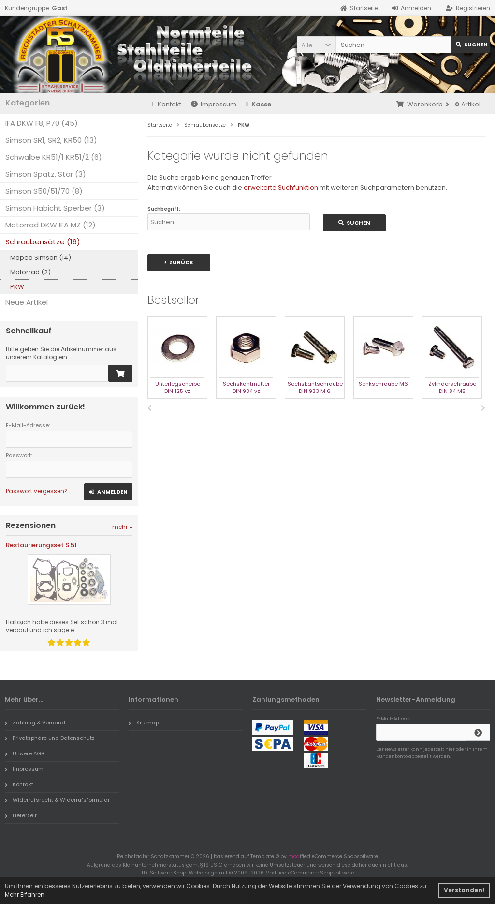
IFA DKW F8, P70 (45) (41, 123)
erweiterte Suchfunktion (281, 187)
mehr (122, 527)
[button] (316, 44)
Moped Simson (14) (40, 257)
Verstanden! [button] (464, 890)
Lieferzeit (21, 815)
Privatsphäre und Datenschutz (50, 738)
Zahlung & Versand (35, 722)
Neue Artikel (26, 302)
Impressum (213, 104)
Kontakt (166, 104)
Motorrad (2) (30, 272)
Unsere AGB (24, 753)
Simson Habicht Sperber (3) (55, 208)
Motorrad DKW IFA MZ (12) (50, 225)
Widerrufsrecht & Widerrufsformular (57, 800)
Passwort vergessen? (37, 491)
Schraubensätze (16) (42, 242)
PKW (17, 286)
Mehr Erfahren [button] (24, 894)
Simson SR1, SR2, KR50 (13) (51, 140)
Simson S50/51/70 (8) (44, 191)
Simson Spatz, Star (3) (45, 174)
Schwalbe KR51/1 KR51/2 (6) (53, 157)
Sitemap (144, 722)
